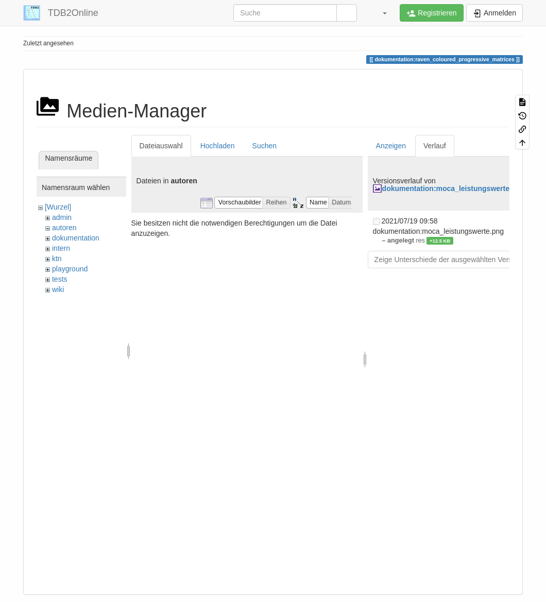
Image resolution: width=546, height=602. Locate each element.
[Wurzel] (58, 207)
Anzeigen (391, 146)
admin (62, 217)
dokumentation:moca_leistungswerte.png (453, 188)
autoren (64, 227)
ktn (57, 258)
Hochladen (217, 146)
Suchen (264, 146)
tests (59, 279)
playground (70, 269)
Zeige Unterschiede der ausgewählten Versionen (452, 259)
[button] (380, 13)
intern (61, 248)
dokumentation (75, 238)
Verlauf (434, 146)
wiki (58, 289)
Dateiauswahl (161, 146)
